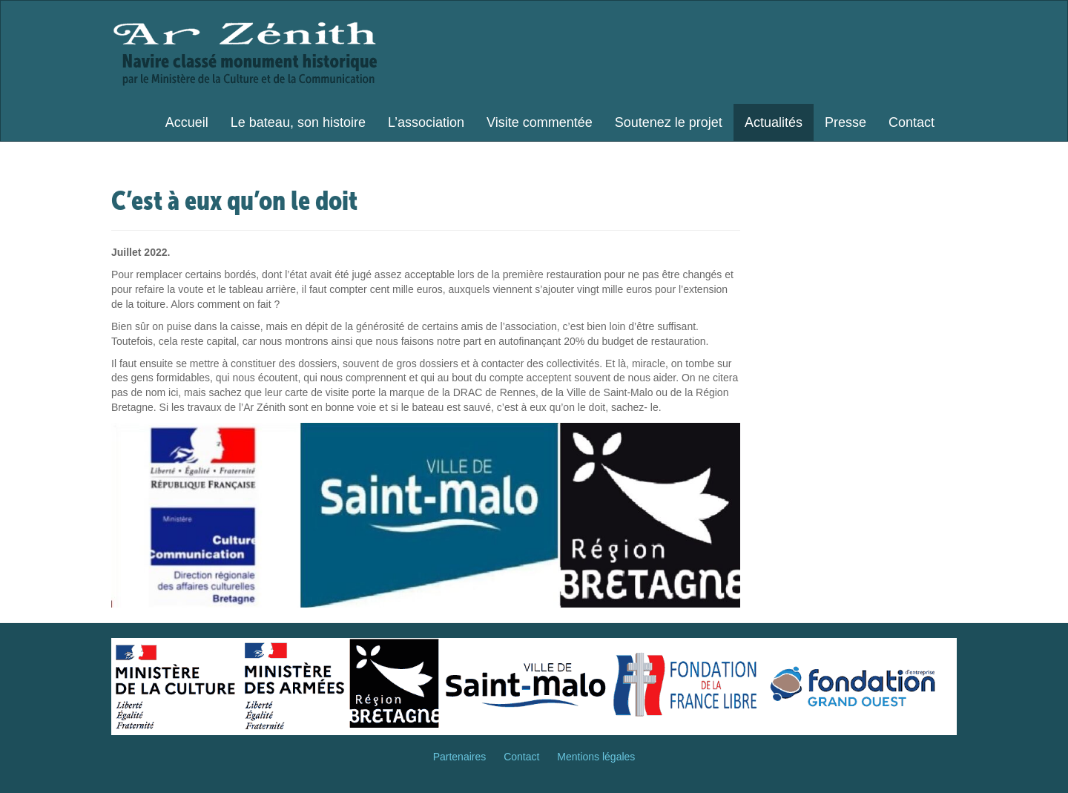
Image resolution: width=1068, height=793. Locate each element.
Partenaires (460, 757)
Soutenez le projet (668, 122)
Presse (845, 122)
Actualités (773, 122)
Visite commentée (540, 122)
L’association (426, 122)
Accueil (186, 122)
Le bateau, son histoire (298, 122)
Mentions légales (596, 757)
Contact (911, 122)
